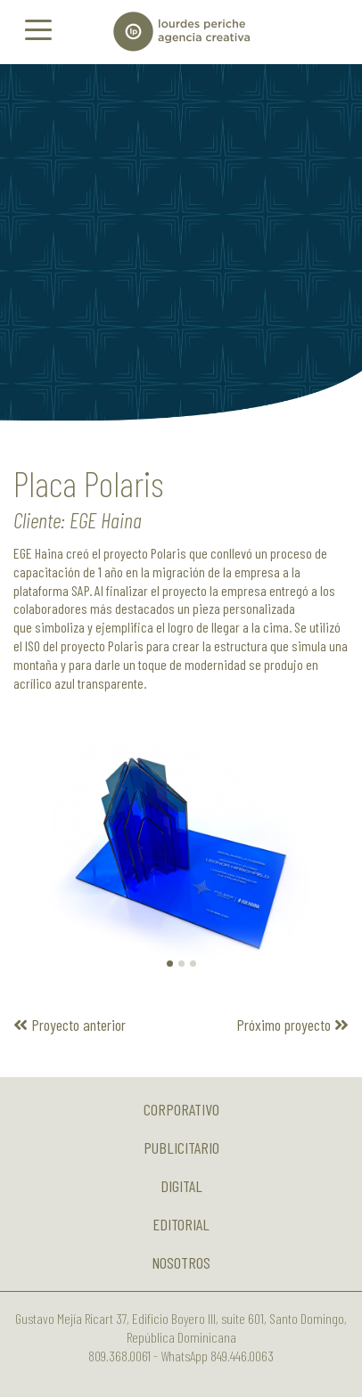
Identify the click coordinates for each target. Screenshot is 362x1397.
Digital (181, 1186)
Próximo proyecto (292, 1024)
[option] (181, 242)
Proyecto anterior (69, 1024)
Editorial (181, 1224)
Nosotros (181, 1262)
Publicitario (181, 1147)
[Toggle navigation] (38, 28)
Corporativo (181, 1109)
